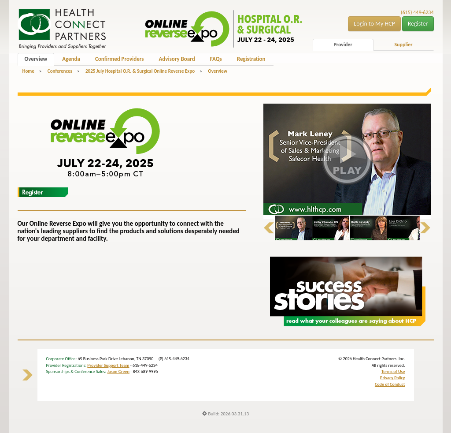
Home (28, 71)
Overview (36, 59)
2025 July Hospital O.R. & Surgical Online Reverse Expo (140, 71)
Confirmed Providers (119, 59)
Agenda (71, 59)
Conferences (60, 71)
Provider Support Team (108, 365)
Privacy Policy (392, 378)
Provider (342, 44)
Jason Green (118, 371)
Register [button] (418, 23)
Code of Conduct (390, 384)
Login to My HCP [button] (374, 23)
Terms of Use (393, 371)
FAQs (216, 59)
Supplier (403, 44)
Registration (251, 59)
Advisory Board (177, 59)
